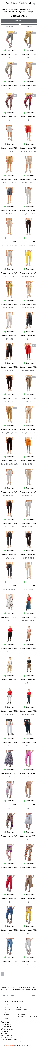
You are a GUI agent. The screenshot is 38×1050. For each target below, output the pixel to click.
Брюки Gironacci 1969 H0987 (28, 304)
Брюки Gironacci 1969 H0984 (9, 367)
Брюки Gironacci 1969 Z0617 (28, 805)
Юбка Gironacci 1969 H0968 (9, 617)
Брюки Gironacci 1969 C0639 (28, 54)
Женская (7, 1010)
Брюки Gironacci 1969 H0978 (9, 461)
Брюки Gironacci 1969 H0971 (28, 555)
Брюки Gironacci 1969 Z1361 (28, 742)
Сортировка (10, 26)
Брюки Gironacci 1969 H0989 (28, 273)
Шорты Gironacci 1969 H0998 (9, 148)
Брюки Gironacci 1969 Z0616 (9, 836)
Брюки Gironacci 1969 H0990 (9, 273)
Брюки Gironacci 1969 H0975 (28, 492)
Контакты (7, 1007)
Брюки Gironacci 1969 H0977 (28, 461)
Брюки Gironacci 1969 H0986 (9, 336)
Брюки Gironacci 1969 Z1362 (9, 742)
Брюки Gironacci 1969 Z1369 (28, 648)
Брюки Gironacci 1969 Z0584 (9, 961)
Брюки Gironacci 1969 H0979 (28, 430)
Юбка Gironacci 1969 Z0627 (9, 774)
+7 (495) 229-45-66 (7, 1027)
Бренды (6, 1014)
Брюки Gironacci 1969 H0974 (9, 523)
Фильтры (29, 26)
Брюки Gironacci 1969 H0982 (9, 398)
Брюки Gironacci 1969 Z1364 (28, 711)
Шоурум (6, 1018)
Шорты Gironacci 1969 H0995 (28, 179)
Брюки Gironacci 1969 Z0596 (28, 899)
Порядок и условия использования (22, 1013)
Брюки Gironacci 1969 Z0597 (9, 899)
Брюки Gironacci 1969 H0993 (28, 211)
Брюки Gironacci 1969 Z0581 (28, 961)
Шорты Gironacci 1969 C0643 (9, 54)
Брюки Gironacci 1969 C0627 (9, 117)
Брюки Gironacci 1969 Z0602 (28, 867)
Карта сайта (20, 1007)
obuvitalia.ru (10, 1045)
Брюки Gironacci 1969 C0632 (9, 85)
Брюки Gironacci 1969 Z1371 (9, 648)
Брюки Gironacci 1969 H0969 (28, 586)
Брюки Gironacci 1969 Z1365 (9, 711)
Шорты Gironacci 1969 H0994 (9, 211)
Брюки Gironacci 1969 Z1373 (28, 617)
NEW (5, 1016)
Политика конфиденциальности (26, 1016)
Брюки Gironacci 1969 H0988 (9, 304)
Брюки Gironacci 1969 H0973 (28, 523)
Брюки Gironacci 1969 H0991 (28, 242)
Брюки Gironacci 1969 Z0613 (9, 867)
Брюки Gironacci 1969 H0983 (28, 367)
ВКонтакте (4, 1033)
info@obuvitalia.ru (7, 1029)
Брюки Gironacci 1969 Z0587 (28, 930)
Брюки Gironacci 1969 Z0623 (9, 805)
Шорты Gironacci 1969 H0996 (9, 179)
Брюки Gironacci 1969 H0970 (9, 586)
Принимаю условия (13, 1003)
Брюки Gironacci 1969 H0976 (9, 492)
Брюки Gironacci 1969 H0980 (9, 430)
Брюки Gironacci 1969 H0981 (28, 398)
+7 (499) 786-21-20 (7, 1025)
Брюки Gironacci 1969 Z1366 (28, 680)
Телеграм (4, 1031)
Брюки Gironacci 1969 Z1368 (9, 680)
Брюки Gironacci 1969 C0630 (28, 85)
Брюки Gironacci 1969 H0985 (28, 336)
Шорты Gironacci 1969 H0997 (28, 148)
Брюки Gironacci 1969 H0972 (9, 555)
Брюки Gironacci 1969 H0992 (9, 242)
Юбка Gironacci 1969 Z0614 (28, 836)
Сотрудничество (21, 1010)
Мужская (7, 1012)
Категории (19, 21)
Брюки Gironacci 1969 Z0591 (9, 930)
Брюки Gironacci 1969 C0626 (28, 117)
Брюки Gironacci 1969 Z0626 (28, 774)
